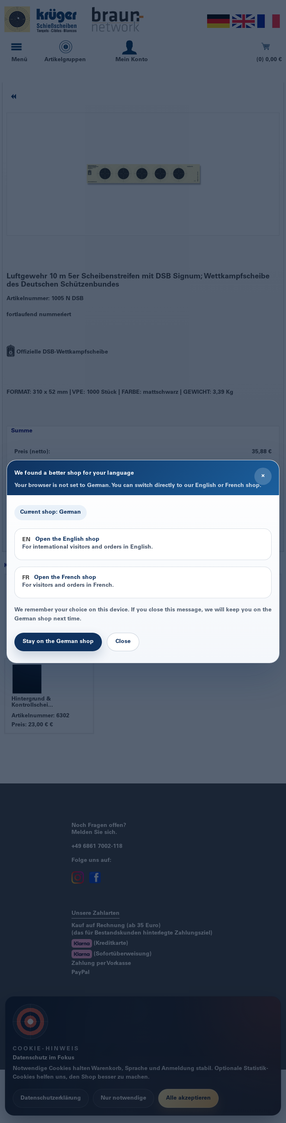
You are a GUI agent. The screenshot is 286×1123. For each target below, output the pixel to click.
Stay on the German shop (58, 642)
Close (123, 642)
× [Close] (263, 476)
